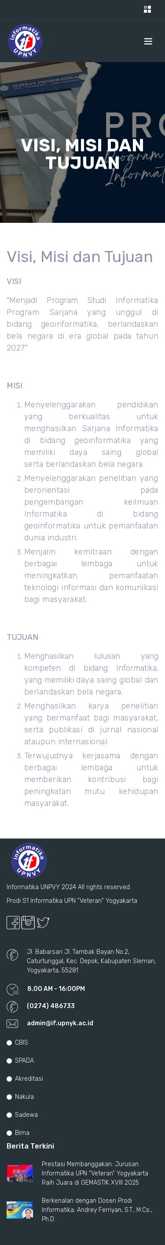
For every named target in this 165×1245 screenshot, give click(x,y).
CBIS (17, 1042)
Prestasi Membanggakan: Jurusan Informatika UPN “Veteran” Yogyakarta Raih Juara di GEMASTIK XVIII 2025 (95, 1173)
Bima (18, 1133)
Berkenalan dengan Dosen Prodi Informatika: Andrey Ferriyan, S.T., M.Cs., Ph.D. (97, 1210)
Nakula (20, 1097)
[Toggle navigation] (147, 10)
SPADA (20, 1060)
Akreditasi (25, 1078)
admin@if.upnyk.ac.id (60, 1023)
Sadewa (22, 1115)
